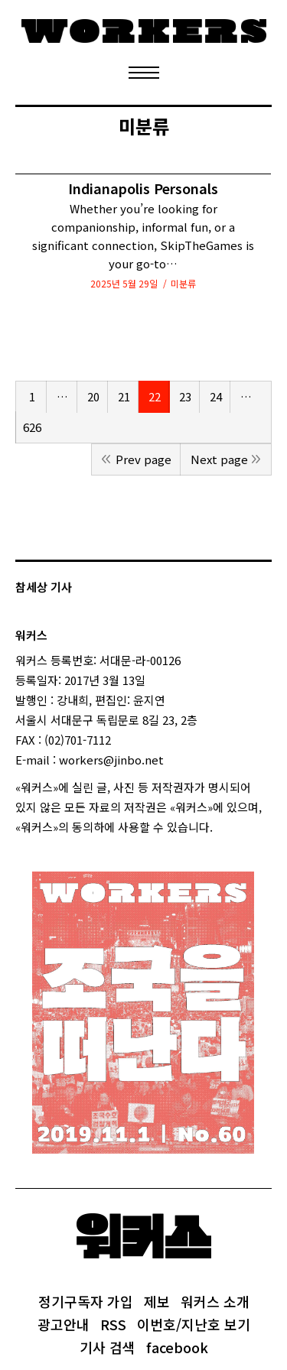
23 (185, 396)
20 (93, 396)
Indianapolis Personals (143, 188)
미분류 (183, 283)
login (226, 827)
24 (216, 396)
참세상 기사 (43, 587)
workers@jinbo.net (111, 760)
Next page (219, 459)
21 (124, 396)
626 (32, 427)
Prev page (143, 459)
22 (154, 396)
